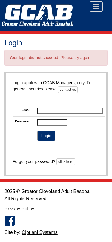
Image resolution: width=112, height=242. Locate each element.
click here (65, 162)
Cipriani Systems (40, 232)
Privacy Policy (19, 208)
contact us (68, 89)
